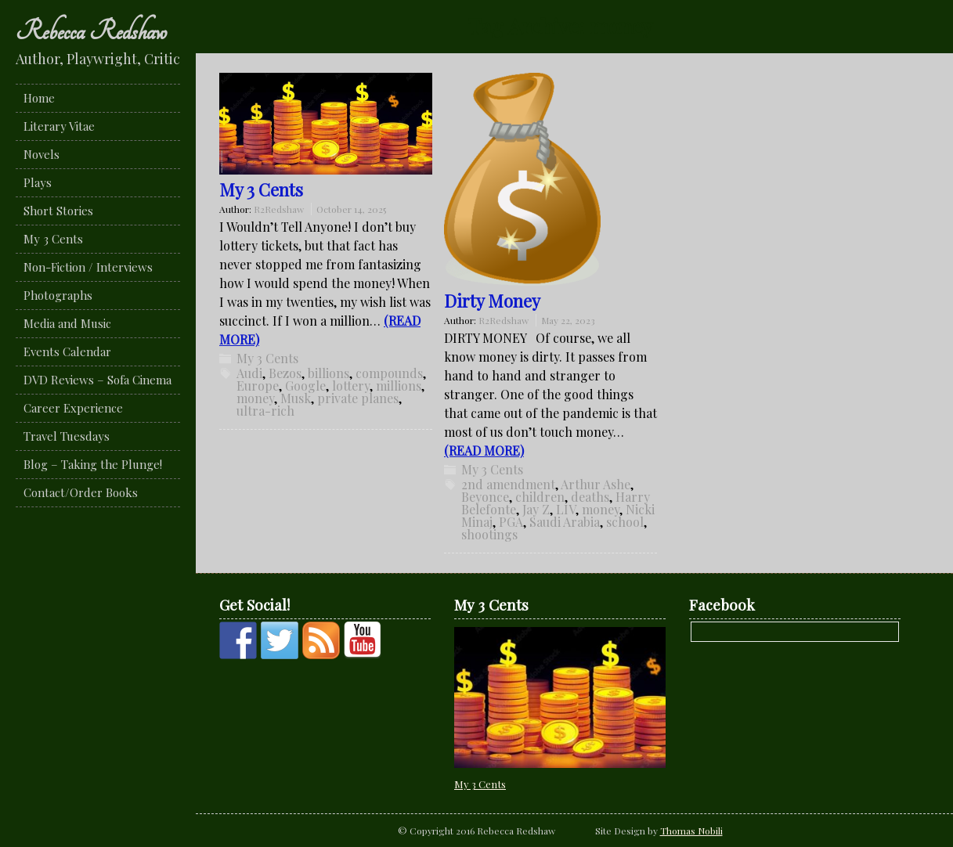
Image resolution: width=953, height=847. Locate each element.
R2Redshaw (279, 209)
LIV (566, 509)
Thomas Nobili (691, 830)
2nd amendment (508, 484)
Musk (295, 398)
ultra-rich (265, 410)
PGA (511, 522)
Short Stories (58, 210)
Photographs (57, 295)
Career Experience (73, 408)
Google (305, 385)
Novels (41, 154)
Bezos (285, 373)
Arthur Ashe (595, 484)
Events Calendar (67, 351)
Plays (37, 182)
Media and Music (67, 323)
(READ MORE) (484, 450)
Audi (249, 373)
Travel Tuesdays (66, 436)
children (540, 496)
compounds (389, 373)
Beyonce (485, 496)
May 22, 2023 (568, 320)
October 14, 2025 (351, 209)
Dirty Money (492, 300)
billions (328, 373)
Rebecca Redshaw (91, 31)
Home (39, 98)
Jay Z (536, 509)
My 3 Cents (53, 239)
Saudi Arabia (564, 522)
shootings (489, 534)
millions (398, 385)
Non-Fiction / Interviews (88, 267)
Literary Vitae (59, 126)
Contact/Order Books (80, 492)
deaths (590, 496)
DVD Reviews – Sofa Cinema (97, 379)
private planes (358, 398)
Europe (257, 385)
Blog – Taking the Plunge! (92, 464)
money (255, 398)
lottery (351, 385)
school (625, 522)
